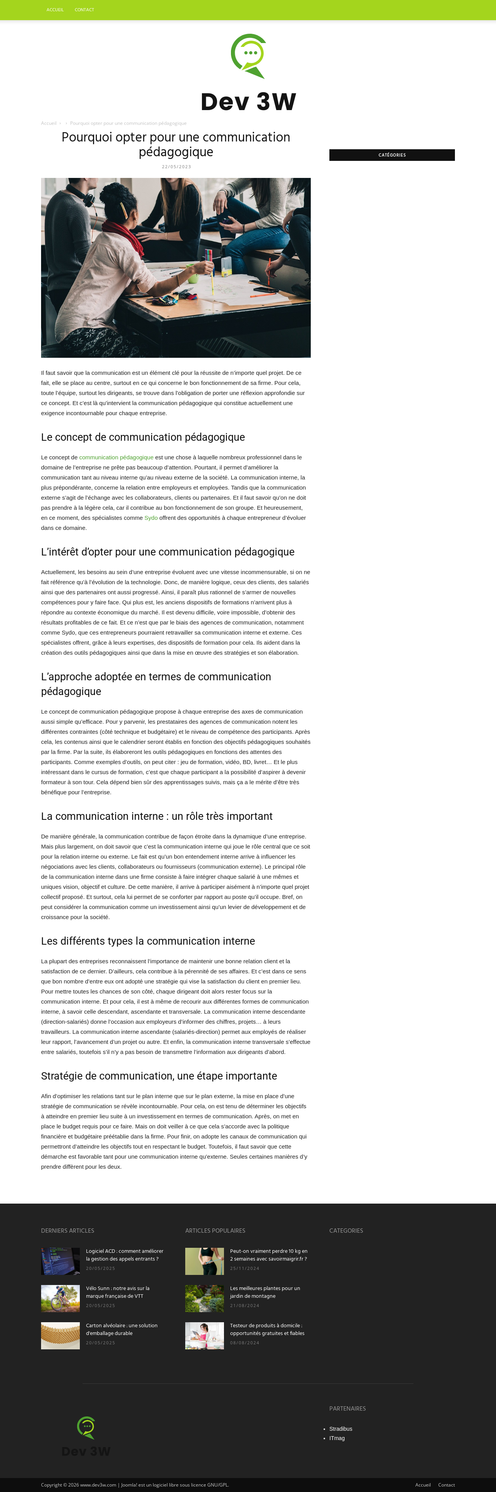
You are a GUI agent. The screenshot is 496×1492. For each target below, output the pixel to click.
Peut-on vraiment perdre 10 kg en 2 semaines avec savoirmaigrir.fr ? (269, 1255)
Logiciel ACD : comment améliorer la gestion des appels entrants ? (125, 1255)
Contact (84, 10)
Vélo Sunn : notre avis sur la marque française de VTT (118, 1292)
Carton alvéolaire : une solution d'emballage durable (122, 1329)
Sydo (151, 517)
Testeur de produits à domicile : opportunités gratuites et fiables (267, 1329)
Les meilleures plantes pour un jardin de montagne (265, 1292)
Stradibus (340, 1429)
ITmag (337, 1438)
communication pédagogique (116, 457)
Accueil (55, 10)
